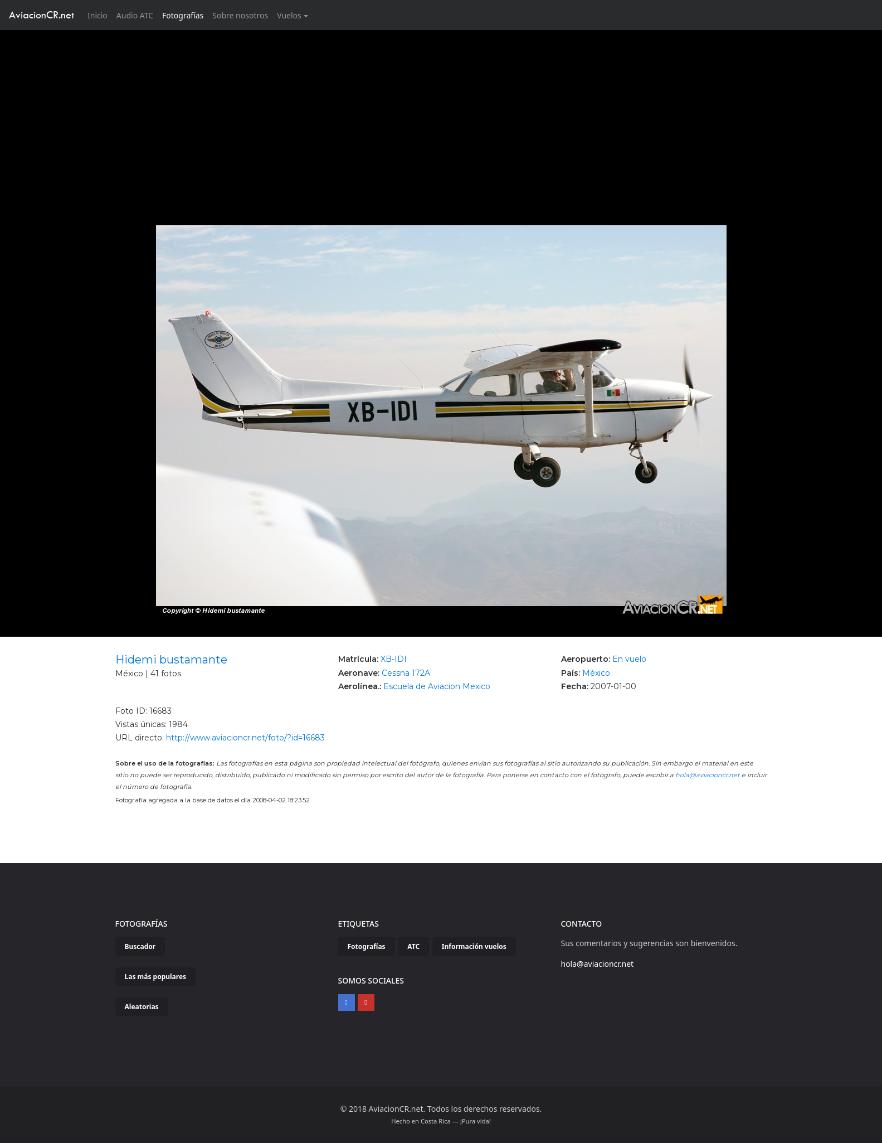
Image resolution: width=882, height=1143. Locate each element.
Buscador (140, 946)
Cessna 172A (406, 673)
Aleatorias (142, 1006)
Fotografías (182, 15)
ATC (413, 946)
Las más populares (156, 976)
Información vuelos (474, 946)
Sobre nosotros (240, 15)
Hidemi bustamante (171, 659)
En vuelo (629, 659)
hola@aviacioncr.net (707, 775)
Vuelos (289, 15)
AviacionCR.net (41, 14)
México (596, 673)
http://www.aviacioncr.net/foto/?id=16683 (245, 738)
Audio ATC (134, 15)
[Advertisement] (441, 114)
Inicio (99, 15)
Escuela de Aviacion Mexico (436, 686)
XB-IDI (394, 659)
